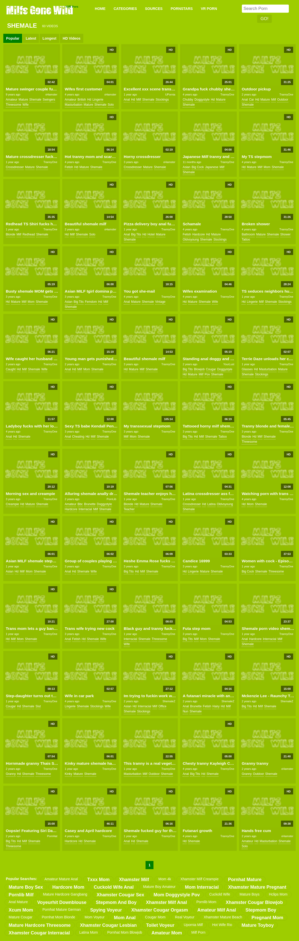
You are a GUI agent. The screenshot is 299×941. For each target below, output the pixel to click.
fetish (69, 167)
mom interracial (202, 887)
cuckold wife (219, 894)
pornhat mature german (61, 909)
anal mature (18, 902)
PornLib (111, 499)
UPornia (170, 94)
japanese (211, 167)
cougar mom (155, 917)
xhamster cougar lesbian (108, 925)
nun (185, 711)
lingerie (97, 99)
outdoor (282, 99)
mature (23, 99)
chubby (188, 99)
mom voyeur (95, 917)
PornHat (52, 836)
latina (211, 504)
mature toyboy (258, 925)
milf (138, 99)
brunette (90, 504)
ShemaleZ (169, 701)
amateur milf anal (216, 910)
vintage (160, 302)
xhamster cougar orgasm (159, 910)
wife (25, 104)
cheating (78, 436)
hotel (151, 234)
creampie (12, 504)
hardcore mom (68, 887)
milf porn (198, 932)
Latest (31, 38)
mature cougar (20, 917)
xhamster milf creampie (199, 879)
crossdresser (15, 167)
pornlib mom (206, 902)
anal (127, 99)
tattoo (246, 239)
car (251, 99)
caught (11, 369)
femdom (91, 302)
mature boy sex (26, 887)
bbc (80, 504)
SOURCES (154, 9)
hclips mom (278, 894)
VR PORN (209, 9)
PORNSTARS (182, 9)
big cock (198, 167)
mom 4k (165, 879)
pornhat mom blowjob (124, 932)
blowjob (199, 369)
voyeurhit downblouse (61, 902)
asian (186, 167)
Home (100, 9)
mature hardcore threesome (40, 925)
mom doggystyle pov (176, 894)
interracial (85, 509)
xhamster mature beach (223, 917)
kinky (68, 774)
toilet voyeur (160, 925)
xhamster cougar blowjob (254, 902)
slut (38, 706)
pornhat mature (244, 879)
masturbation (73, 104)
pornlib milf (21, 894)
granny (11, 774)
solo (111, 104)
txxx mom (98, 879)
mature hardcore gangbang (65, 894)
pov (207, 374)
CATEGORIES (125, 9)
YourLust (228, 364)
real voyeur (184, 917)
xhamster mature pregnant (257, 887)
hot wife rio (222, 925)
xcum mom (21, 910)
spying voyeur (106, 910)
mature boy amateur (159, 887)
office (162, 706)
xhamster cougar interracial (39, 932)
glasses (247, 369)
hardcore (198, 234)
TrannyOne (227, 94)
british (81, 99)
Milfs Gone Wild (40, 10)
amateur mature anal (61, 879)
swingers (49, 99)
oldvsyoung (191, 239)
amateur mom (166, 932)
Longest (49, 38)
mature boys (250, 894)
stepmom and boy (116, 902)
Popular (12, 38)
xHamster (51, 94)
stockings (162, 99)
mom (267, 167)
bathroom (248, 234)
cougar (211, 369)
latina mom (88, 932)
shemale (35, 99)
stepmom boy (260, 910)
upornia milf (193, 925)
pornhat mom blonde (58, 917)
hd (89, 99)
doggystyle (202, 99)
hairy (215, 706)
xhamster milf (134, 879)
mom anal (125, 917)
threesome (13, 104)
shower (285, 234)
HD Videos (72, 38)
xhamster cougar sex (120, 894)
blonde (10, 234)
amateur (11, 99)
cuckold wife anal (114, 887)
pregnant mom (267, 917)
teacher (129, 509)
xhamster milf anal (166, 902)
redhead (29, 234)
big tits (136, 234)
